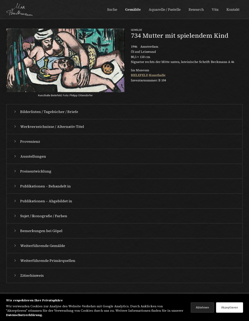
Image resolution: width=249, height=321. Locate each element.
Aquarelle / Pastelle (165, 9)
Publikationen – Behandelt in (42, 186)
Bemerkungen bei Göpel (37, 230)
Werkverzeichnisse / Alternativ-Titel (48, 126)
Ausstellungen (29, 156)
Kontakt (232, 9)
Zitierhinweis (28, 275)
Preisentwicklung (32, 171)
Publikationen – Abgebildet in (42, 201)
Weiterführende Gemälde (39, 245)
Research (196, 9)
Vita (215, 9)
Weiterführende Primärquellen (44, 260)
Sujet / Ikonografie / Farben (40, 215)
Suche (112, 9)
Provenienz (26, 141)
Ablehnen (202, 307)
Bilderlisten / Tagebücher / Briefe (45, 111)
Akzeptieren (229, 307)
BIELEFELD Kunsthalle (148, 75)
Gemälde (133, 9)
